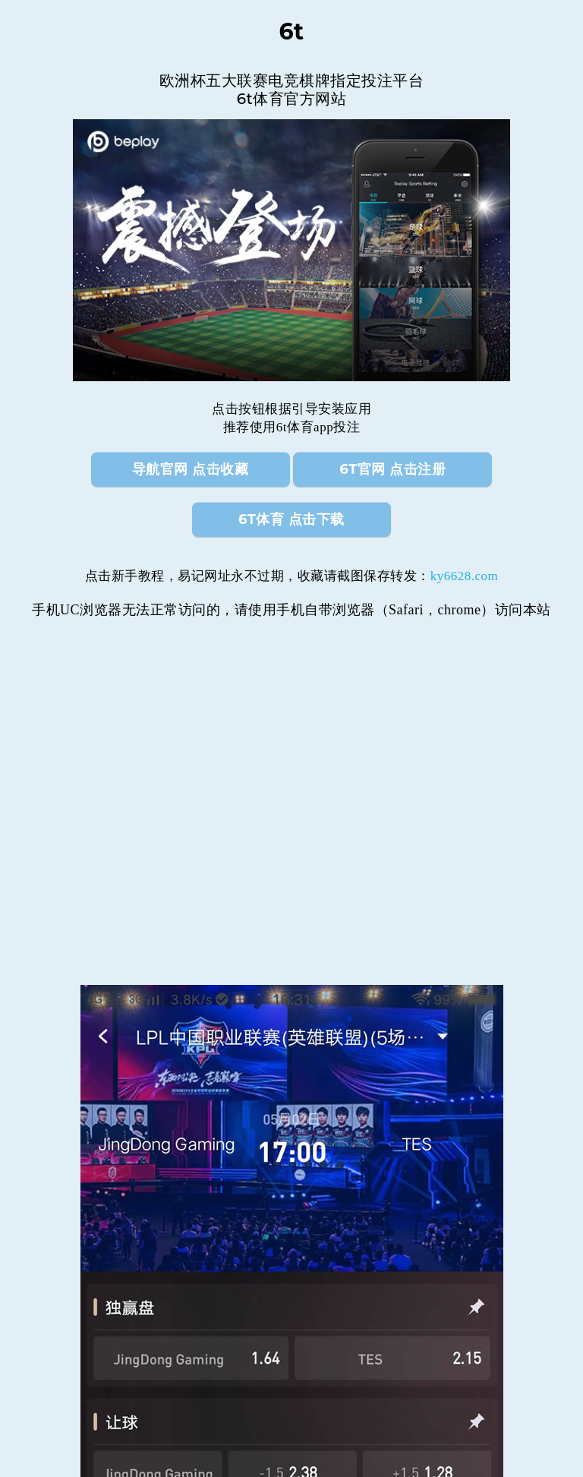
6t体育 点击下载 (291, 519)
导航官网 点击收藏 (190, 469)
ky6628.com (464, 576)
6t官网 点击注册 (392, 469)
